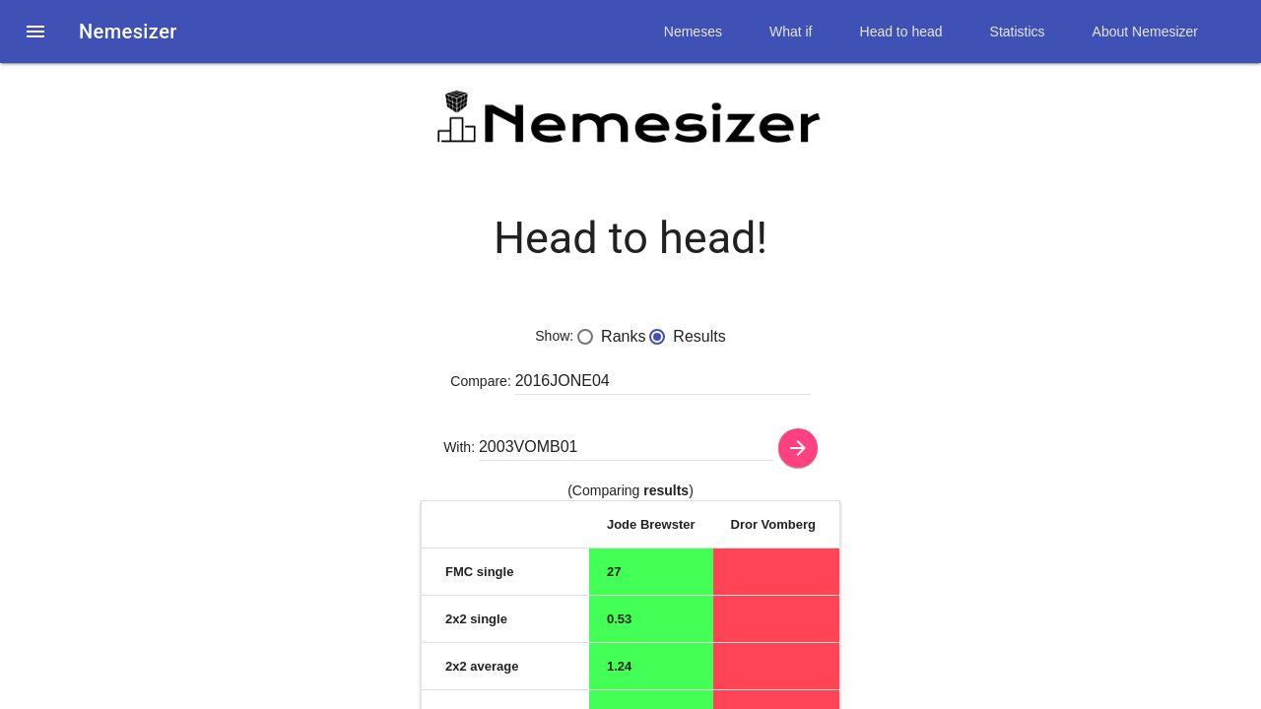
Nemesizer (128, 31)
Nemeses (693, 31)
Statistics (1017, 31)
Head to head (901, 31)
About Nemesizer (1145, 31)
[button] (35, 31)
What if (791, 31)
